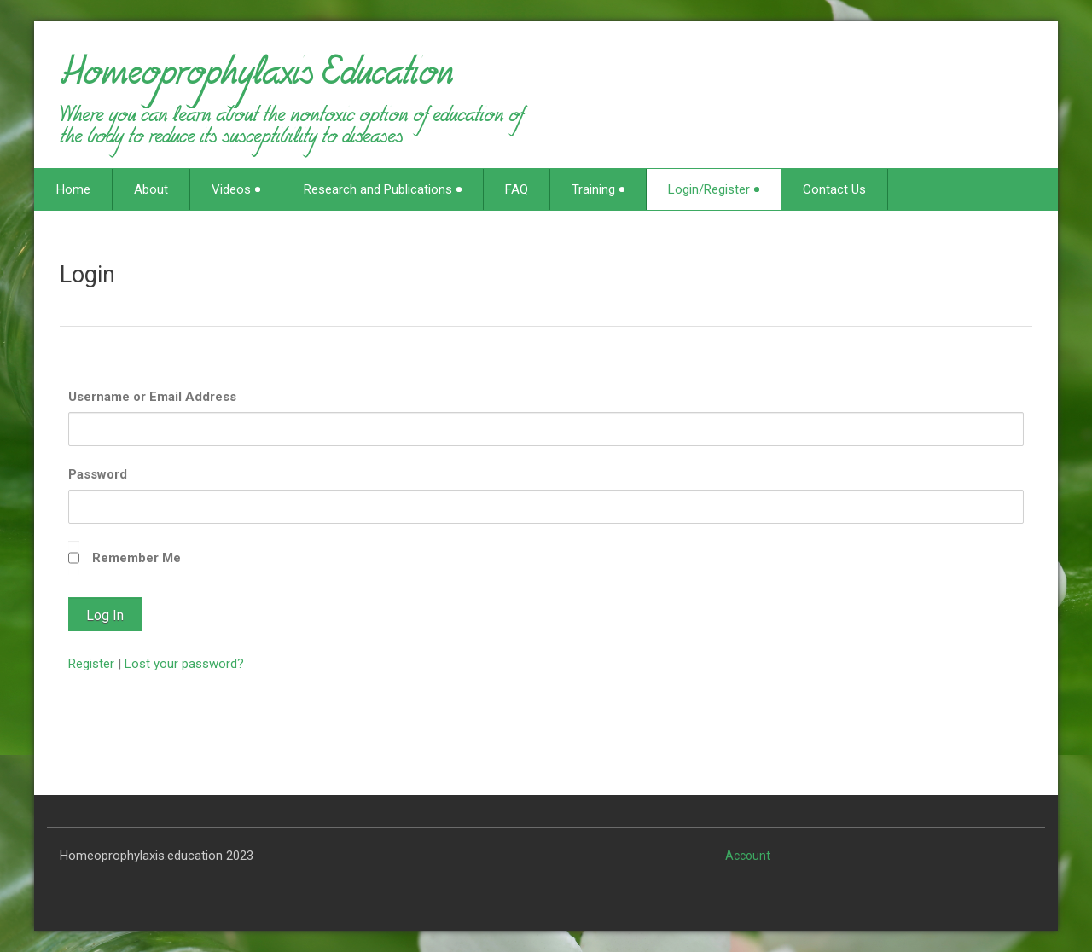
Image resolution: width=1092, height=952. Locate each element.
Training (598, 189)
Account (747, 855)
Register (91, 663)
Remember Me (136, 558)
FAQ (516, 189)
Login (87, 274)
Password (97, 474)
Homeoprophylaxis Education (256, 80)
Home (73, 189)
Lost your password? (184, 663)
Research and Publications (383, 189)
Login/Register (713, 189)
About (151, 189)
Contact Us (834, 189)
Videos (236, 189)
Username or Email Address (152, 396)
